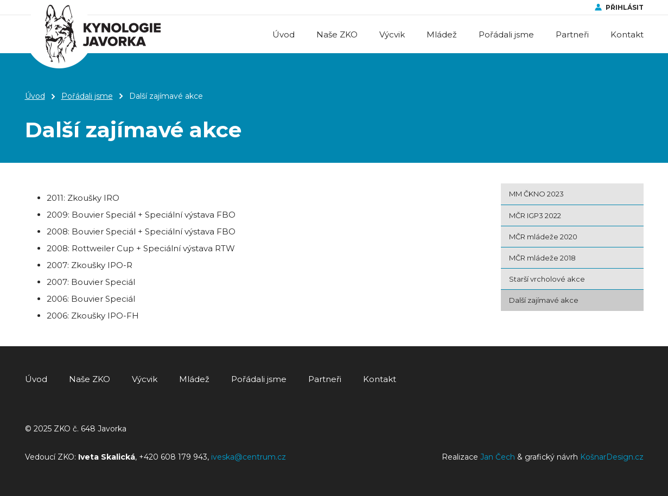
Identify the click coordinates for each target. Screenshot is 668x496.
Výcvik (144, 379)
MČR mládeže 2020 (543, 236)
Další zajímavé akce (543, 300)
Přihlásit (625, 7)
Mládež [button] (442, 34)
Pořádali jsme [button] (506, 34)
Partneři (572, 34)
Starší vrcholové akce (547, 279)
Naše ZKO (89, 379)
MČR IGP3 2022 (535, 215)
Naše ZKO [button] (337, 34)
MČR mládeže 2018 (542, 257)
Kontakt (627, 34)
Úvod (283, 34)
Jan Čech (497, 457)
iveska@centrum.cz (248, 457)
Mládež (194, 379)
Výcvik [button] (392, 34)
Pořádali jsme (87, 96)
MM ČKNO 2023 (536, 193)
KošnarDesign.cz (612, 457)
